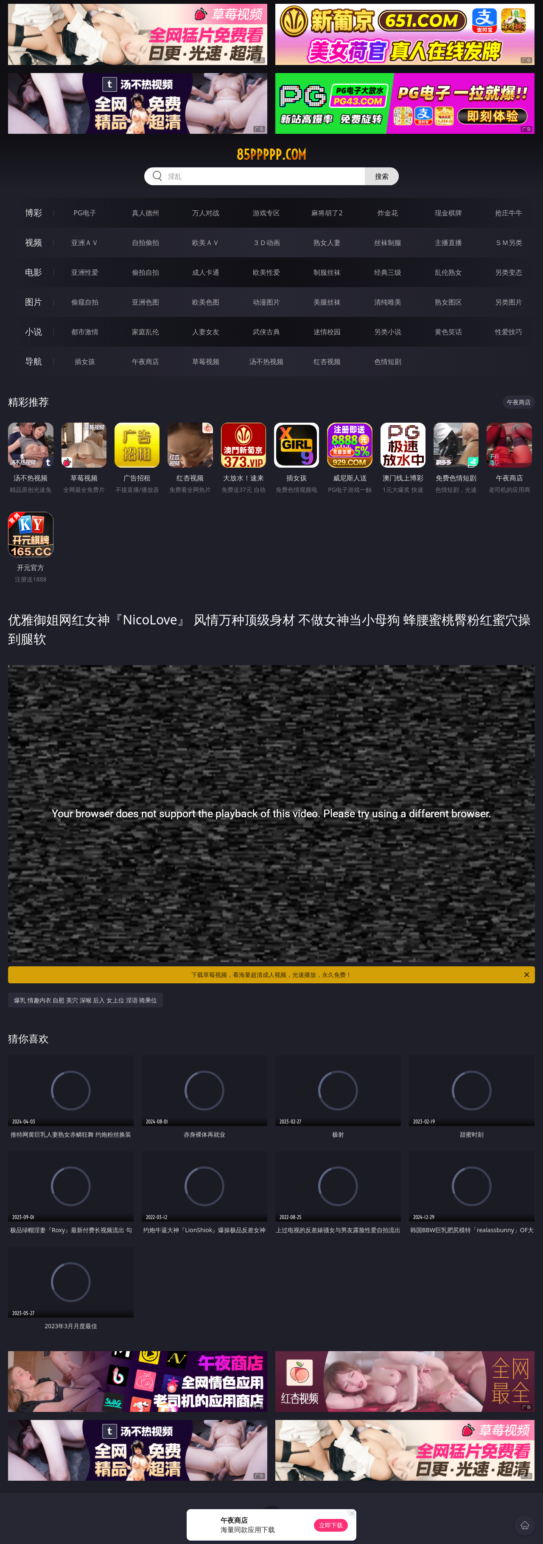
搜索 (382, 176)
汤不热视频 (266, 361)
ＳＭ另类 (508, 242)
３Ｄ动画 (266, 242)
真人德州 (145, 212)
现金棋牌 (448, 212)
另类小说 (387, 331)
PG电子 (84, 212)
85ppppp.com (271, 154)
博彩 (33, 212)
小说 (33, 331)
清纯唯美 (387, 302)
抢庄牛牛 (508, 212)
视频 (33, 242)
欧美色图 (205, 302)
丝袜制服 (387, 242)
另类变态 (508, 272)
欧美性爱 (266, 272)
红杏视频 (327, 361)
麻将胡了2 (326, 212)
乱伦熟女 (448, 272)
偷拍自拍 (145, 272)
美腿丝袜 (327, 302)
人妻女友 (205, 331)
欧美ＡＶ (205, 242)
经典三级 (387, 272)
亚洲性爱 (84, 272)
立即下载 (331, 1525)
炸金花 (388, 212)
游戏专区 (266, 212)
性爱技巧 (508, 331)
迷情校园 (327, 331)
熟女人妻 (327, 242)
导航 (33, 361)
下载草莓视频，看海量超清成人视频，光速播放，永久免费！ (361, 975)
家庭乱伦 (145, 331)
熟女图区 (448, 302)
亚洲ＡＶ (84, 242)
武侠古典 (266, 331)
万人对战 (205, 212)
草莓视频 (205, 361)
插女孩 (85, 361)
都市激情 (84, 331)
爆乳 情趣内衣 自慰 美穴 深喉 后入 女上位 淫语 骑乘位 (85, 1000)
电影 (33, 272)
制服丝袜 (327, 272)
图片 (33, 302)
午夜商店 (145, 361)
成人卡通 (205, 272)
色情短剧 (387, 361)
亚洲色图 (145, 302)
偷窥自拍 (84, 302)
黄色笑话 (448, 331)
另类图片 (508, 302)
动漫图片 (266, 302)
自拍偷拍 (145, 242)
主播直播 (448, 242)
